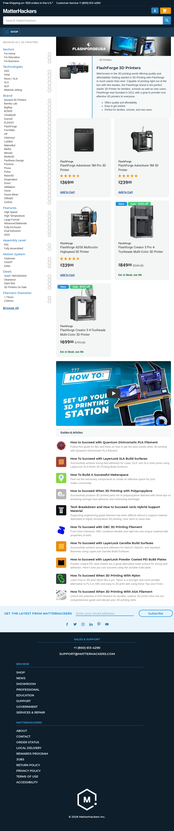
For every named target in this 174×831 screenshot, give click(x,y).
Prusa (7, 168)
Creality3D (10, 114)
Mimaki (8, 152)
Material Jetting (13, 89)
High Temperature (14, 215)
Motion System (14, 254)
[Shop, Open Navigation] (11, 32)
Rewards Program (32, 754)
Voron (7, 190)
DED (6, 70)
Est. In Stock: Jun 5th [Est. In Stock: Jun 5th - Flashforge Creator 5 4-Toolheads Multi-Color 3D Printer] (72, 352)
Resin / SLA (11, 78)
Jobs (20, 759)
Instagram (83, 624)
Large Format (11, 219)
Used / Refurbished (15, 275)
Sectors (8, 49)
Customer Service (67, 2)
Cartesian (9, 258)
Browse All (11, 308)
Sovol (7, 183)
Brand (7, 96)
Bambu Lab (10, 103)
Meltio (7, 149)
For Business (11, 61)
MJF (6, 86)
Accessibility (27, 782)
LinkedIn (91, 624)
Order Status (27, 742)
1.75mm (8, 297)
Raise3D (9, 175)
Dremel (8, 118)
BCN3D (8, 111)
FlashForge (10, 126)
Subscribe (155, 613)
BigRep (8, 107)
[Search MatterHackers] (167, 20)
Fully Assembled (13, 248)
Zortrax (8, 202)
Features (9, 208)
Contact (23, 736)
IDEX (7, 234)
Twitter (75, 624)
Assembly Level (14, 240)
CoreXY (8, 262)
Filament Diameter (17, 293)
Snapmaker (10, 179)
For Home (9, 53)
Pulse (7, 171)
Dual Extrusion (12, 230)
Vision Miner (11, 194)
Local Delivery (28, 748)
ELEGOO (9, 122)
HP (6, 133)
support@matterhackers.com (87, 654)
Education (25, 695)
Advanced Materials (15, 223)
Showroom (26, 684)
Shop (20, 672)
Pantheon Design (14, 160)
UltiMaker (9, 187)
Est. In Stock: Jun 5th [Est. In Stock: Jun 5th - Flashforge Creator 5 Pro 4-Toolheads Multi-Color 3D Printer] (130, 275)
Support (23, 701)
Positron (9, 164)
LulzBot (8, 141)
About (21, 731)
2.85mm (8, 300)
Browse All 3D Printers (20, 42)
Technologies (13, 67)
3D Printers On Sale (15, 287)
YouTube (107, 624)
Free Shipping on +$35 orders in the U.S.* (28, 2)
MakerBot (9, 145)
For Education (12, 57)
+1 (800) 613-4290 (90, 2)
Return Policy (28, 765)
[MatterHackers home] (20, 11)
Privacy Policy (28, 771)
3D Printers (105, 60)
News (20, 678)
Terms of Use (27, 776)
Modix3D (9, 156)
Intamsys (9, 137)
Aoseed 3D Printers (15, 99)
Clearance (10, 279)
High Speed (10, 212)
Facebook (67, 624)
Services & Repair (30, 712)
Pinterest (99, 624)
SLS (6, 82)
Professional (27, 689)
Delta (7, 265)
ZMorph (8, 198)
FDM (7, 74)
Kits (6, 244)
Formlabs (9, 130)
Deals (7, 271)
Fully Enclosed (12, 227)
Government (27, 707)
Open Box (9, 283)
